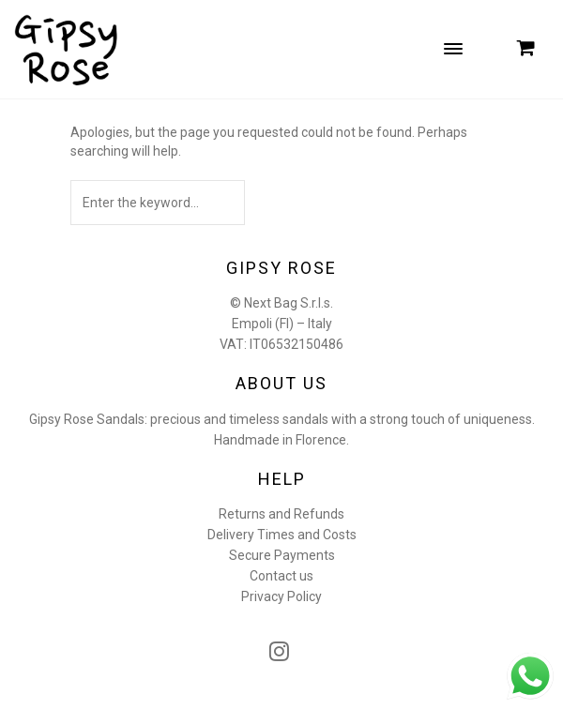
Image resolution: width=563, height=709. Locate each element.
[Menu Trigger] (453, 48)
